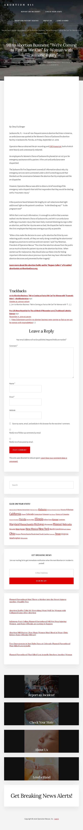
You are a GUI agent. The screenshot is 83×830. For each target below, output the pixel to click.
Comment (13, 346)
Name (12, 384)
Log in (56, 819)
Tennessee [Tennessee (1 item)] (52, 534)
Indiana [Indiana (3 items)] (46, 519)
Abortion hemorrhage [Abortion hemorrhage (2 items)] (23, 509)
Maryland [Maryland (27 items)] (14, 524)
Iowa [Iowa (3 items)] (50, 519)
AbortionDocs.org (28, 62)
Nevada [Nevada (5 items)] (12, 529)
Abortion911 (10, 62)
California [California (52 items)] (15, 513)
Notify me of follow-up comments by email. (25, 433)
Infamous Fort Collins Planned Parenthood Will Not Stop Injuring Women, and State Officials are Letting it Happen (37, 622)
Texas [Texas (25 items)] (58, 533)
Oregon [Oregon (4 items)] (18, 534)
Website (12, 410)
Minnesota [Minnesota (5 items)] (48, 524)
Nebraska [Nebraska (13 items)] (67, 524)
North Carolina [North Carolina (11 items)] (56, 529)
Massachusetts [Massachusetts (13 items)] (27, 524)
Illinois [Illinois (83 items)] (39, 519)
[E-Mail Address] (41, 572)
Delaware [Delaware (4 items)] (45, 514)
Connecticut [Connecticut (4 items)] (38, 514)
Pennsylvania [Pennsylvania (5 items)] (26, 534)
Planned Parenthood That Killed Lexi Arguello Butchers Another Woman (40, 654)
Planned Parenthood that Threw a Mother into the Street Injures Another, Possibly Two (37, 600)
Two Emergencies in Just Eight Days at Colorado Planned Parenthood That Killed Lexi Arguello (39, 644)
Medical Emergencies (49, 62)
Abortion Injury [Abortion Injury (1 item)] (34, 509)
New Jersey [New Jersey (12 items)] (20, 529)
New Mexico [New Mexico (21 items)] (32, 529)
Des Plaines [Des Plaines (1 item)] (52, 514)
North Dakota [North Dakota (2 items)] (67, 529)
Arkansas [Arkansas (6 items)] (69, 509)
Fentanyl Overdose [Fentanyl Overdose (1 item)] (14, 519)
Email (12, 397)
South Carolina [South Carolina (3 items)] (44, 534)
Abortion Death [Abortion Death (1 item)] (13, 509)
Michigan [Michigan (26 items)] (39, 524)
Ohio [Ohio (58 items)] (12, 533)
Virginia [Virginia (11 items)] (64, 534)
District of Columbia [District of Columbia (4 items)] (62, 514)
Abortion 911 (19, 4)
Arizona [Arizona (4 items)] (63, 509)
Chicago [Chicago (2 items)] (23, 514)
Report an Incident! (41, 695)
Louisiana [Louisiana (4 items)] (62, 519)
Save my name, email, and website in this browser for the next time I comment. (41, 424)
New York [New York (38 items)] (44, 528)
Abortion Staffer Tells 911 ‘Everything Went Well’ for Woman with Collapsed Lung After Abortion (37, 611)
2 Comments (53, 65)
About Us (41, 750)
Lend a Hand (41, 777)
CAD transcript (55, 147)
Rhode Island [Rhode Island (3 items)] (35, 534)
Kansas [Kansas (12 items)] (55, 519)
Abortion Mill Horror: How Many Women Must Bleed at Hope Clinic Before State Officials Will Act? (38, 633)
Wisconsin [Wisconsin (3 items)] (24, 538)
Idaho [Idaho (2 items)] (32, 519)
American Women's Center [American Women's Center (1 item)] (53, 509)
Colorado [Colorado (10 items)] (30, 514)
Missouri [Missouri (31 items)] (57, 524)
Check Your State (41, 722)
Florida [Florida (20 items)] (22, 519)
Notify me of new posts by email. (21, 442)
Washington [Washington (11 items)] (14, 538)
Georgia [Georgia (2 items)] (28, 519)
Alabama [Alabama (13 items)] (42, 509)
